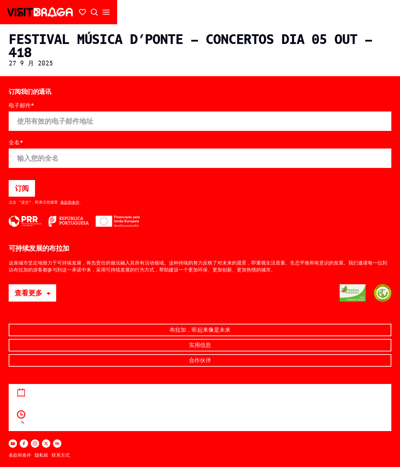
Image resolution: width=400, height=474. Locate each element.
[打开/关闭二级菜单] (106, 12)
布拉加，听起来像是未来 (200, 329)
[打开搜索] (94, 12)
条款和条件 (69, 202)
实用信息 (200, 345)
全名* (16, 143)
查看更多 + (35, 292)
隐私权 (41, 455)
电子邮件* (21, 105)
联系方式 (61, 455)
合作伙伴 (200, 360)
